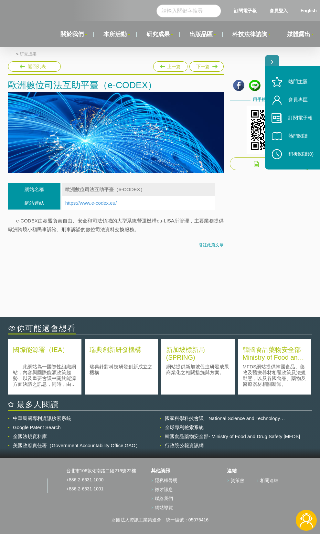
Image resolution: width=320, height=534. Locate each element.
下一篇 (206, 65)
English (309, 10)
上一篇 (170, 65)
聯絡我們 (164, 498)
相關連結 (269, 480)
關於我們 (72, 34)
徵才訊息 (164, 489)
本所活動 (115, 34)
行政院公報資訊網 (184, 445)
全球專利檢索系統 (184, 427)
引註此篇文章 (211, 244)
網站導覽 (164, 507)
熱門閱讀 (298, 136)
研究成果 (158, 34)
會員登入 (279, 10)
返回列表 (37, 66)
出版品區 (201, 34)
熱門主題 (298, 81)
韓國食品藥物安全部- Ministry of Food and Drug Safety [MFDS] (232, 436)
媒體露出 (298, 34)
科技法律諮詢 (249, 34)
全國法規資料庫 (30, 436)
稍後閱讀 (301, 154)
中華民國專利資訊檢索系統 (42, 418)
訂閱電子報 (245, 10)
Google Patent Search (37, 427)
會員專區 (298, 99)
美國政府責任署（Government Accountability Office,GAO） (76, 445)
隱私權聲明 (166, 480)
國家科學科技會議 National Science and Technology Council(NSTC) (222, 418)
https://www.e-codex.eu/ (91, 203)
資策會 (237, 480)
